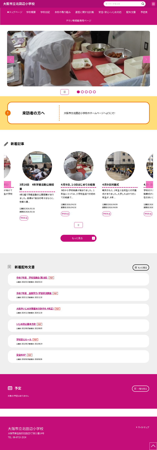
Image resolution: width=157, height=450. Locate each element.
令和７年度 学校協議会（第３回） (32, 277)
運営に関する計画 (84, 12)
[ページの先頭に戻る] (153, 446)
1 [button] (78, 92)
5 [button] (94, 92)
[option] (78, 58)
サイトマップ (143, 427)
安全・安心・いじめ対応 (110, 12)
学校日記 (45, 12)
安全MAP (21, 354)
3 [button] (86, 92)
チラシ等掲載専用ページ (78, 20)
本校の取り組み (63, 12)
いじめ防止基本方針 (26, 323)
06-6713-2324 (19, 437)
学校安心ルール (24, 339)
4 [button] (90, 92)
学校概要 (31, 12)
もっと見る (77, 238)
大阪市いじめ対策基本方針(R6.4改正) (35, 308)
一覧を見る (142, 388)
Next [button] (146, 59)
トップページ (15, 12)
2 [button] (82, 92)
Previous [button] (10, 59)
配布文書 (131, 12)
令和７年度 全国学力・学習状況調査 (34, 293)
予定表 (144, 12)
